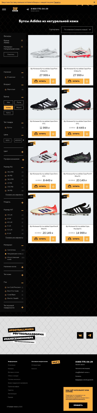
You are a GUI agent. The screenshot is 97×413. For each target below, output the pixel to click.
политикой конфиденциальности (75, 399)
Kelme (8, 113)
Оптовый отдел (36, 365)
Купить (42, 81)
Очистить (10, 54)
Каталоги (34, 368)
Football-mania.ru (13, 406)
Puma (19, 102)
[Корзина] (92, 4)
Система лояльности (14, 379)
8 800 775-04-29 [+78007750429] (39, 9)
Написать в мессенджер (82, 368)
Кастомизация (12, 393)
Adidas (8, 107)
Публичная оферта (13, 386)
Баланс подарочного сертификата (18, 383)
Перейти (57, 2)
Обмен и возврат (13, 376)
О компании (11, 365)
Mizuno (19, 107)
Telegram (25, 9)
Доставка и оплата (13, 372)
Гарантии (11, 390)
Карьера (10, 397)
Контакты (11, 368)
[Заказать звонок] (35, 11)
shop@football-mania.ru (82, 372)
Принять (78, 405)
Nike (8, 102)
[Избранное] (82, 4)
